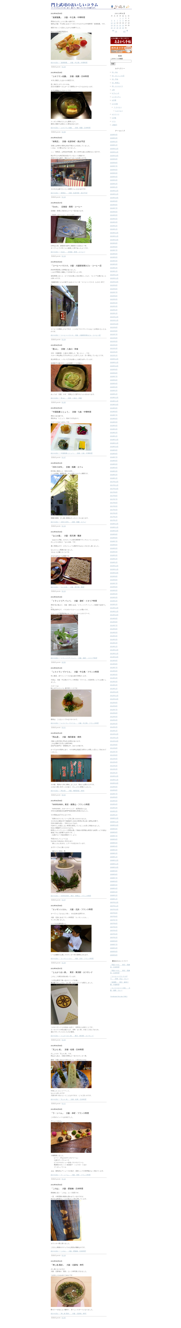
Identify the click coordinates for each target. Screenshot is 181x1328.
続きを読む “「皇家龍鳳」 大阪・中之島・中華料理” (69, 62)
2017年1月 (114, 520)
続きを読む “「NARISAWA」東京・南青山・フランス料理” (71, 896)
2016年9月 (114, 534)
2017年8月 (114, 496)
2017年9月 (114, 492)
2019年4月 (114, 425)
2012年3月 (114, 724)
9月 (125, 31)
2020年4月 (114, 383)
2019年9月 (114, 408)
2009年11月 (114, 822)
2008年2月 (114, 895)
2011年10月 (114, 741)
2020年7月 (114, 376)
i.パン (114, 121)
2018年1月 (114, 478)
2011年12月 (114, 734)
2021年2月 (114, 352)
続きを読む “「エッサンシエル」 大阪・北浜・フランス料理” (72, 958)
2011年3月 (114, 766)
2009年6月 (114, 839)
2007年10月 (114, 909)
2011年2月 (114, 769)
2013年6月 (114, 671)
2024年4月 (114, 219)
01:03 (64, 1040)
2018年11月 (114, 443)
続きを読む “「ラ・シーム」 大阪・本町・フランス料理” (71, 1175)
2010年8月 (114, 790)
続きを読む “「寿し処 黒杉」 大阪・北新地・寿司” (69, 1313)
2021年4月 (114, 345)
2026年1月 (114, 145)
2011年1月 (114, 773)
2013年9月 (114, 660)
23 (123, 25)
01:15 (64, 591)
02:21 (64, 727)
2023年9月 (114, 243)
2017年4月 (114, 510)
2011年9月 (114, 745)
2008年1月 (114, 899)
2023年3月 (114, 264)
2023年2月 (114, 268)
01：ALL (115, 72)
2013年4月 (114, 678)
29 (120, 28)
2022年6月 (114, 296)
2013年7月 (114, 667)
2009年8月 (114, 832)
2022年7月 (114, 292)
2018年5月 (114, 464)
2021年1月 (114, 355)
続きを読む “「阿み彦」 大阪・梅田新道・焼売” (68, 791)
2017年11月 (114, 485)
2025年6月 (114, 170)
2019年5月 (114, 422)
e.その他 (115, 104)
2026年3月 (114, 138)
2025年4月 (114, 177)
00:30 (64, 795)
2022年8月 (114, 289)
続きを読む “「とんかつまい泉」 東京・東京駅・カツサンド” (72, 1036)
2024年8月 (114, 205)
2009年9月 (114, 829)
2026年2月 (114, 142)
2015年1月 (114, 604)
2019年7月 (114, 415)
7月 (114, 31)
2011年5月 (114, 759)
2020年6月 (114, 380)
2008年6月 (114, 881)
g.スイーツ (115, 114)
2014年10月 (114, 615)
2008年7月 (114, 878)
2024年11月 (114, 194)
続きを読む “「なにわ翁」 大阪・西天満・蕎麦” (68, 587)
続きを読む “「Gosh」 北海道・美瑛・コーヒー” (68, 252)
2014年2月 (114, 643)
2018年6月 (114, 461)
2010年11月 (114, 780)
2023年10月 (114, 240)
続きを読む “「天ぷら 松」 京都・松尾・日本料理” (69, 1099)
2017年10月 (114, 489)
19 (112, 25)
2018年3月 (114, 471)
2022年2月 (114, 310)
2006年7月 (114, 944)
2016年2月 (114, 559)
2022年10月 (114, 282)
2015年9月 (114, 576)
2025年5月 (114, 173)
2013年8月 (114, 664)
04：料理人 (116, 83)
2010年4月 (114, 804)
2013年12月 (114, 650)
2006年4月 (114, 948)
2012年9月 (114, 703)
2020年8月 (114, 373)
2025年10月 (114, 156)
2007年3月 (114, 934)
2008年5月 (114, 885)
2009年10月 (114, 825)
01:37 (64, 457)
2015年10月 (114, 573)
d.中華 (114, 100)
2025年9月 (114, 159)
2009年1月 (114, 857)
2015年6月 (114, 587)
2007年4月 (114, 930)
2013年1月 (114, 688)
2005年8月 (114, 955)
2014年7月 (114, 625)
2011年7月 (114, 752)
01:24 (64, 339)
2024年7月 (114, 208)
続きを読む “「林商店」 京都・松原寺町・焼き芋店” (69, 193)
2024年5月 (114, 215)
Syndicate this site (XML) (118, 996)
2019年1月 (114, 436)
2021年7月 (114, 334)
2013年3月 (114, 681)
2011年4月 (114, 762)
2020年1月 (114, 394)
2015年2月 (114, 601)
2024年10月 (114, 198)
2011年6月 (114, 755)
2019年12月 (114, 397)
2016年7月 (114, 541)
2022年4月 (114, 303)
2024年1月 (114, 229)
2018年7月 (114, 457)
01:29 (64, 67)
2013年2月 (114, 685)
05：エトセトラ (117, 86)
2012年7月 (114, 710)
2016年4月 (114, 552)
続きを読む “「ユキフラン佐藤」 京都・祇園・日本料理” (71, 128)
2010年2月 (114, 811)
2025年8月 (114, 163)
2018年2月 (114, 475)
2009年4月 (114, 846)
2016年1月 (114, 562)
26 (112, 28)
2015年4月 (114, 594)
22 (120, 25)
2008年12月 (114, 860)
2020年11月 (114, 362)
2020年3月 (114, 387)
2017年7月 (114, 499)
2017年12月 (114, 482)
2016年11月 (114, 527)
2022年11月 (114, 278)
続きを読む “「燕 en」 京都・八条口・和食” (66, 398)
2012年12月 (114, 692)
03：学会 (115, 79)
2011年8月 (114, 748)
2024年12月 (114, 191)
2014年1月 (114, 646)
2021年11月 (114, 320)
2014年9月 (114, 618)
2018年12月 (114, 439)
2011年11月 (114, 738)
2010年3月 (114, 808)
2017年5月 (114, 506)
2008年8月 (114, 874)
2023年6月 (114, 254)
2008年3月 (114, 892)
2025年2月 (114, 184)
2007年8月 (114, 916)
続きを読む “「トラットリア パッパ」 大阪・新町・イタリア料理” (74, 658)
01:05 (64, 1318)
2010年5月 (114, 801)
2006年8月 (114, 941)
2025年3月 (114, 180)
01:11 (64, 1103)
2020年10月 (114, 366)
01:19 (64, 256)
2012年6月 (114, 713)
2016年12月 (114, 524)
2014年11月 (114, 611)
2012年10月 (114, 699)
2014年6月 (114, 629)
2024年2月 (114, 226)
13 (114, 23)
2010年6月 (114, 797)
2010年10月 (114, 783)
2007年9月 (114, 913)
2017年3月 (114, 513)
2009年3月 (114, 850)
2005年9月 (114, 951)
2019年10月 (114, 404)
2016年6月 (114, 545)
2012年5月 (114, 717)
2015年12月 (114, 566)
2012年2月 (114, 727)
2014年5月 (114, 632)
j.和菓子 (114, 125)
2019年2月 (114, 432)
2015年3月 (114, 597)
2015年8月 (114, 580)
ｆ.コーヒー (118, 107)
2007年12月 (114, 902)
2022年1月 (114, 313)
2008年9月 (114, 871)
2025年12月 (114, 149)
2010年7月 (114, 794)
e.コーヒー (119, 111)
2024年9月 (114, 201)
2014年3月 (114, 639)
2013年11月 (114, 653)
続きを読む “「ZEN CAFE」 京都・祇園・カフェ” (68, 522)
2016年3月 (114, 555)
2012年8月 (114, 706)
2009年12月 (114, 818)
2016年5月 (114, 548)
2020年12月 (114, 359)
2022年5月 (114, 299)
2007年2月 (114, 937)
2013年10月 (114, 657)
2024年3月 (114, 222)
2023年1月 (114, 271)
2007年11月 (114, 906)
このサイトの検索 (116, 59)
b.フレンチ (115, 93)
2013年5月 (114, 674)
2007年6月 (114, 923)
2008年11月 (114, 864)
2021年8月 (114, 331)
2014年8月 (114, 622)
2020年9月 (114, 369)
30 (123, 28)
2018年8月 (114, 454)
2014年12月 (114, 608)
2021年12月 (114, 317)
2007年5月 (114, 927)
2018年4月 (114, 468)
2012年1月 (114, 731)
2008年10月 (114, 867)
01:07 (64, 900)
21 (117, 25)
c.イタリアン (116, 97)
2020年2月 (114, 390)
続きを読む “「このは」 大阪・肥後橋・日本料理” (68, 1251)
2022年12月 (114, 275)
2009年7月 (114, 836)
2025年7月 (114, 166)
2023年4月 (114, 261)
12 (112, 23)
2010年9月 (114, 787)
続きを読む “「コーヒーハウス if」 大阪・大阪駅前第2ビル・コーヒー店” (76, 335)
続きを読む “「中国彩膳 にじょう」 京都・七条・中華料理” (72, 453)
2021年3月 (114, 348)
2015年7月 (114, 583)
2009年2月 (114, 853)
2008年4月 (114, 888)
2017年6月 (114, 503)
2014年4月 (114, 636)
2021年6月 (114, 338)
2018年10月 (114, 447)
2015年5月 (114, 590)
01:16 (64, 197)
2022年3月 (114, 306)
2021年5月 (114, 341)
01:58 (64, 132)
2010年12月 (114, 776)
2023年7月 (114, 250)
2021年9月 (114, 327)
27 (114, 28)
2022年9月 (114, 285)
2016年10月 (114, 531)
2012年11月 (114, 696)
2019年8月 (114, 411)
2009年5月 (114, 843)
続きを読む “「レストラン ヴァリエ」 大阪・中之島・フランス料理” (75, 723)
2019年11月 (114, 401)
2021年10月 (114, 324)
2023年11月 (114, 236)
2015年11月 (114, 569)
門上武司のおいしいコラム (92, 6)
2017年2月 (114, 517)
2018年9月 (114, 450)
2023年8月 (114, 247)
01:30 (64, 402)
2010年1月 (114, 815)
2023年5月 (114, 257)
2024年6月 (114, 212)
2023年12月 (114, 233)
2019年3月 (114, 429)
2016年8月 (114, 538)
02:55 (64, 662)
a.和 (113, 90)
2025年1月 (114, 187)
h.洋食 (114, 118)
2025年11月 (114, 152)
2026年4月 (114, 134)
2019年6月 (114, 418)
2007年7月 (114, 920)
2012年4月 (114, 720)
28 (117, 28)
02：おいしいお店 (118, 76)
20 (114, 25)
